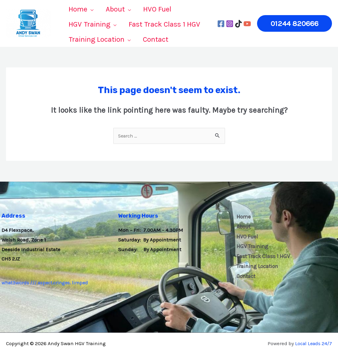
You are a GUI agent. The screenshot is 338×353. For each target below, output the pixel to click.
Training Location (256, 266)
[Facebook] (221, 23)
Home (242, 215)
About (242, 225)
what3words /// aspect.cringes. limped (47, 281)
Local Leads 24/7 (312, 342)
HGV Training (251, 246)
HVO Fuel (245, 235)
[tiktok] (238, 23)
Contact (245, 276)
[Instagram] (229, 23)
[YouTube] (247, 23)
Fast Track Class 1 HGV (262, 256)
